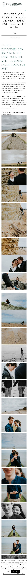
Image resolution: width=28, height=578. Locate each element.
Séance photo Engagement (14, 37)
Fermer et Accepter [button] (15, 571)
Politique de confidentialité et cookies (14, 574)
